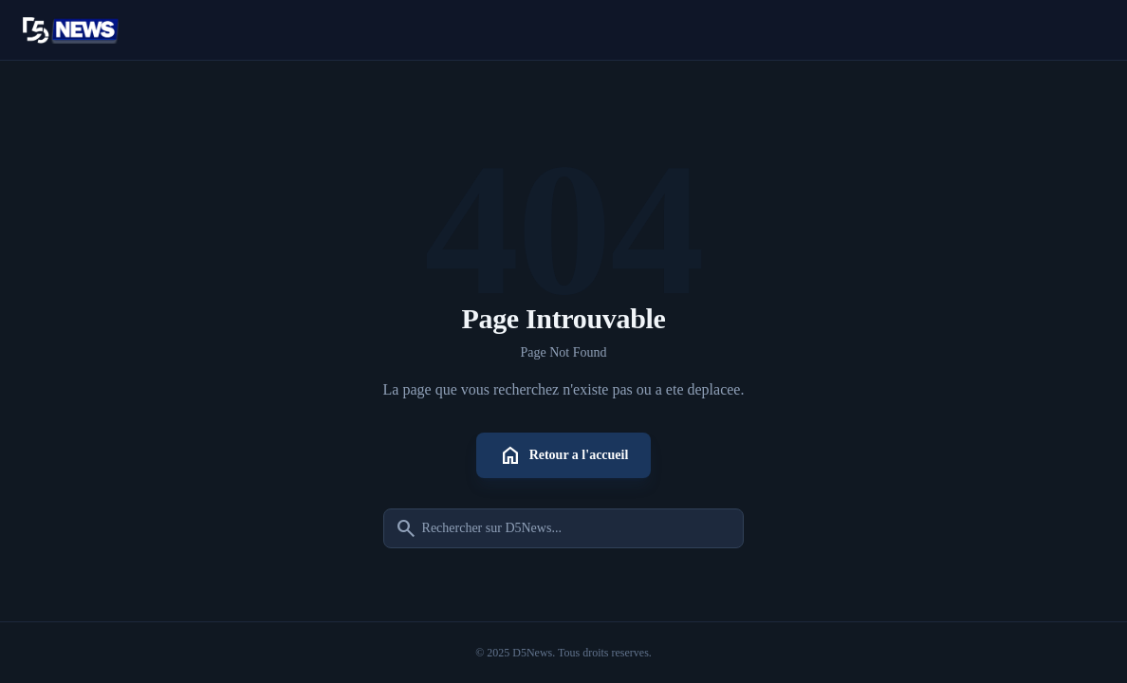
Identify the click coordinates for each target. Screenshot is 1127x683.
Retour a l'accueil (564, 455)
